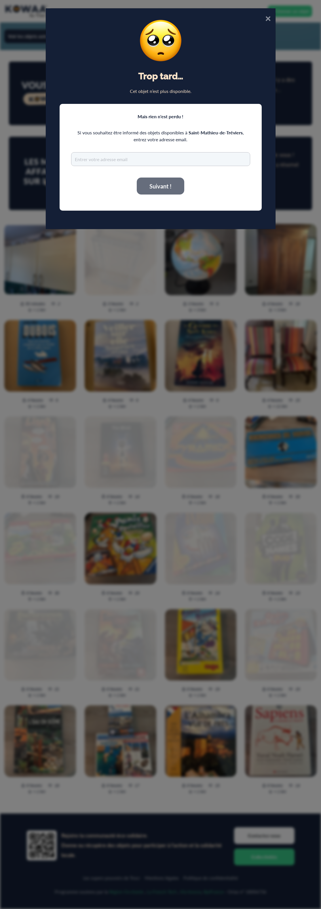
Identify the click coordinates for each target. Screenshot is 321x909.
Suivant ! (160, 186)
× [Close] (268, 18)
